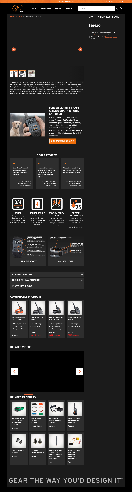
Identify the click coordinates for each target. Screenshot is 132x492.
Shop (35, 8)
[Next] (80, 49)
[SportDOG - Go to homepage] (18, 8)
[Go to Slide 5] (65, 394)
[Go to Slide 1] (28, 394)
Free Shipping (95, 35)
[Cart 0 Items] (121, 8)
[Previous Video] (14, 371)
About (69, 8)
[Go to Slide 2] (37, 394)
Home (12, 17)
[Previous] (14, 49)
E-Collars (19, 17)
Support (58, 8)
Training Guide (46, 8)
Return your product (111, 37)
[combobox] (96, 8)
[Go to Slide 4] (56, 394)
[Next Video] (79, 371)
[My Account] (117, 8)
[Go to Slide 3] (47, 394)
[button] (47, 73)
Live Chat (110, 1)
